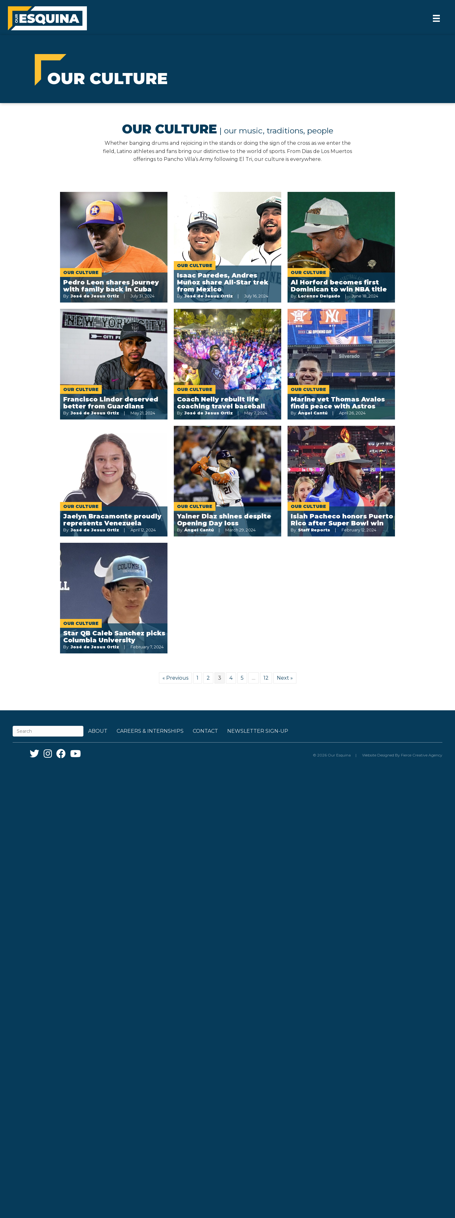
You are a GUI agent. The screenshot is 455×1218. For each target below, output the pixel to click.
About (97, 731)
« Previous (175, 678)
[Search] (48, 731)
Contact (205, 731)
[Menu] (436, 18)
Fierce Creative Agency (421, 755)
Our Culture (81, 272)
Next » (285, 678)
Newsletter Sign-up (257, 731)
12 (266, 678)
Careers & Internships (150, 731)
